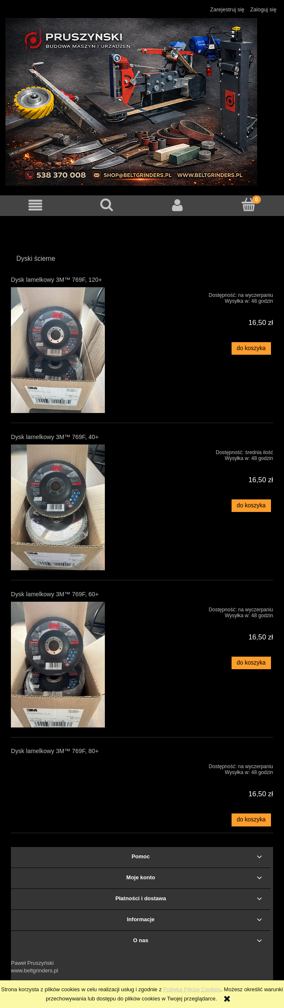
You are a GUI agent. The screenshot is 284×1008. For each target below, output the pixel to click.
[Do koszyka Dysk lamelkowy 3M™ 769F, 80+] (251, 819)
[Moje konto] (177, 205)
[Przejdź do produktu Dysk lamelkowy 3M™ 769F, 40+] (63, 507)
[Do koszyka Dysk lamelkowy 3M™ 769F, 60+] (251, 663)
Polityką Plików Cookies (192, 989)
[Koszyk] (248, 204)
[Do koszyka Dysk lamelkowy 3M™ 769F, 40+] (251, 505)
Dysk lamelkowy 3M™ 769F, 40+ (55, 437)
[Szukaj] (106, 204)
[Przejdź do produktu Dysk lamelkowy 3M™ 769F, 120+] (63, 350)
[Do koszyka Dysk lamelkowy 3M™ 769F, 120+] (251, 348)
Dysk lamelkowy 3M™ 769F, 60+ (55, 594)
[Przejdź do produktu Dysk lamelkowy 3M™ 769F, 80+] (63, 765)
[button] (35, 205)
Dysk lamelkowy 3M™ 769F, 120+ (56, 279)
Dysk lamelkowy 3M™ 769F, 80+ (55, 751)
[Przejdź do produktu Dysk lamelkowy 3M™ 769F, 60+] (63, 664)
